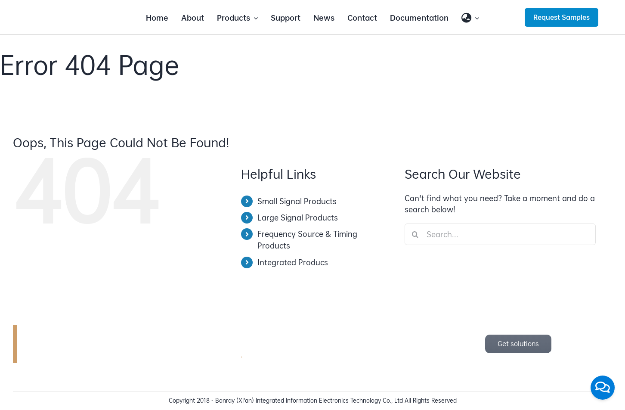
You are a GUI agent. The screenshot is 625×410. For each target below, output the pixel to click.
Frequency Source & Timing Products (307, 240)
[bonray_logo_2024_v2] (74, 12)
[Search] (415, 234)
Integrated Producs (292, 262)
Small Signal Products (297, 201)
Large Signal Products (297, 217)
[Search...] (500, 234)
